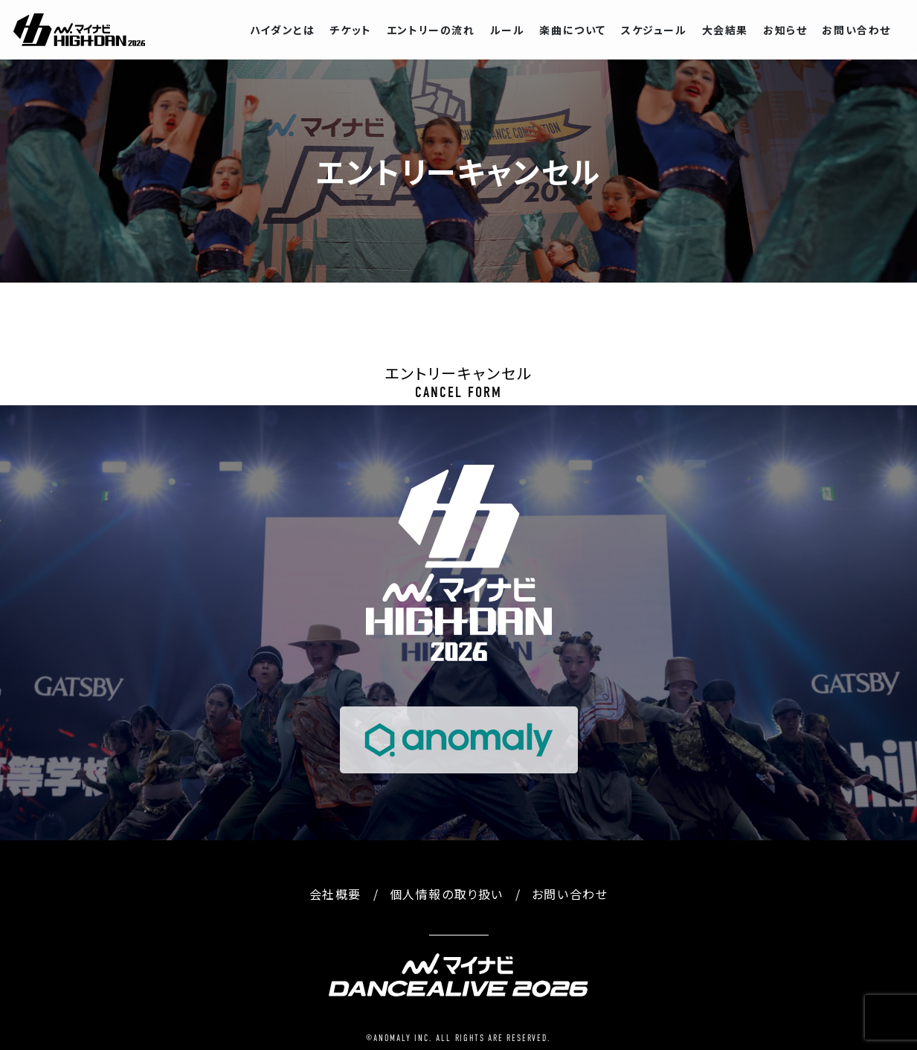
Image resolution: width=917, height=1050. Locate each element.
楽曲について (572, 29)
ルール (507, 29)
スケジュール (654, 29)
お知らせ (785, 29)
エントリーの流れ (431, 29)
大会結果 (725, 29)
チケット (350, 29)
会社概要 (335, 894)
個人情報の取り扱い (446, 894)
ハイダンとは (282, 29)
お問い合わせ (856, 29)
